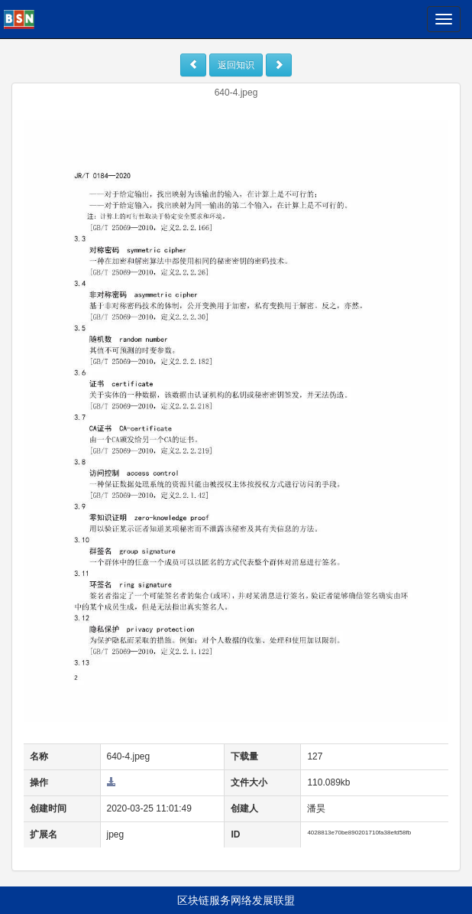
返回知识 (236, 65)
